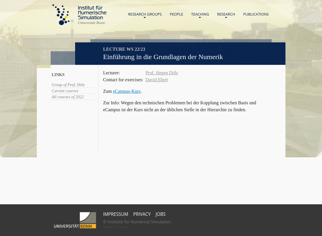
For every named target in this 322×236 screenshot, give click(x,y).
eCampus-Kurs (126, 91)
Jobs (161, 214)
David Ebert (157, 79)
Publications (256, 14)
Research (226, 15)
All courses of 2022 (68, 97)
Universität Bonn (91, 22)
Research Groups (145, 15)
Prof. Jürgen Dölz (162, 72)
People (176, 14)
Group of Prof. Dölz (68, 84)
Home (79, 14)
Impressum (115, 214)
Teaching (200, 15)
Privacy (141, 214)
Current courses (65, 90)
